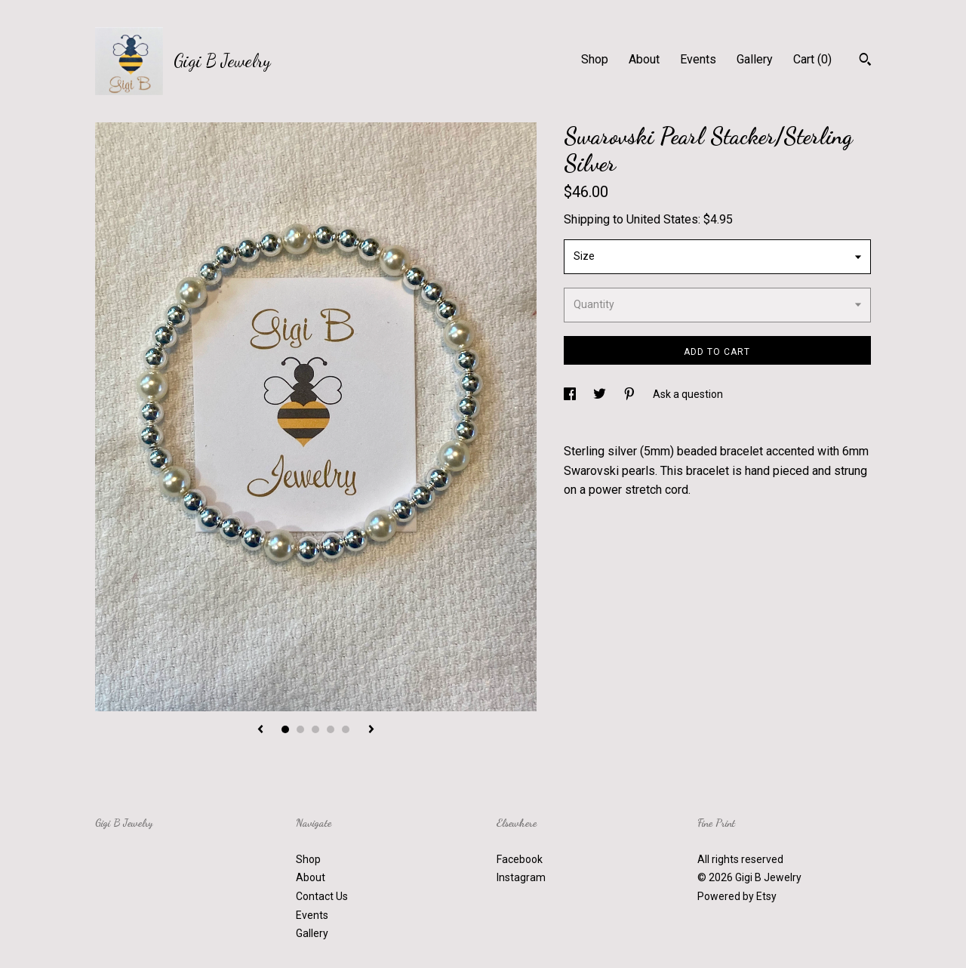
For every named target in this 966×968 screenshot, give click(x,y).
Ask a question (688, 394)
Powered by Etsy (737, 896)
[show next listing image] (371, 730)
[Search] (865, 61)
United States (662, 219)
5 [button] (345, 729)
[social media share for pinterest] (630, 394)
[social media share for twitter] (600, 394)
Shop (594, 59)
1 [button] (285, 729)
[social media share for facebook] (571, 394)
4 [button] (330, 729)
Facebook (520, 859)
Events (698, 59)
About (644, 59)
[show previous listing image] (260, 730)
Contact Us (322, 896)
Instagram (521, 877)
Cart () (812, 59)
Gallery (755, 59)
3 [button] (315, 729)
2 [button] (300, 729)
